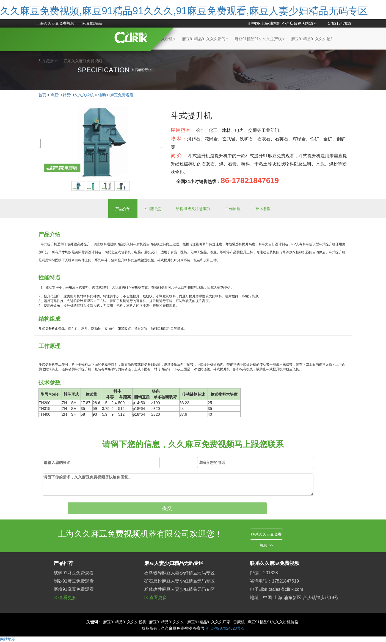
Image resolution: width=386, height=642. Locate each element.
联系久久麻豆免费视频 (83, 61)
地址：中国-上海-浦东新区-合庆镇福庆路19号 (294, 597)
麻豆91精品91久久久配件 (312, 39)
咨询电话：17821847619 (274, 581)
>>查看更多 (65, 597)
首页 (42, 95)
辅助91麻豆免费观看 (115, 95)
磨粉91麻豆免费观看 (74, 589)
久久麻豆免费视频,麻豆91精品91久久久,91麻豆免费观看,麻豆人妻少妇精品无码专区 (184, 11)
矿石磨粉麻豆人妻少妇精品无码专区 (179, 581)
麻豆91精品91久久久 (166, 622)
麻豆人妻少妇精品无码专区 (174, 563)
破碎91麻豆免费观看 (74, 572)
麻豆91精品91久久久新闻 (205, 39)
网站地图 (7, 639)
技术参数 (263, 208)
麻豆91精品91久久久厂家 (208, 622)
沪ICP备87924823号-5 (225, 628)
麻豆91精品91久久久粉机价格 (272, 622)
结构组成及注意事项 (193, 208)
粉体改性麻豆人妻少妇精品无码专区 (179, 589)
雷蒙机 (239, 622)
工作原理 (233, 208)
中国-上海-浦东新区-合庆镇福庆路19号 (283, 23)
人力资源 (47, 61)
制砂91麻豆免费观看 (74, 581)
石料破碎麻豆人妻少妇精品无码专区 (179, 572)
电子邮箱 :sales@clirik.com (276, 589)
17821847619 (339, 23)
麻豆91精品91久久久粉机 (72, 95)
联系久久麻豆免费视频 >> (266, 536)
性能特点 (153, 208)
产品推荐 (63, 563)
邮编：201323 (264, 572)
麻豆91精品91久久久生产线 (260, 39)
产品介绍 (123, 208)
